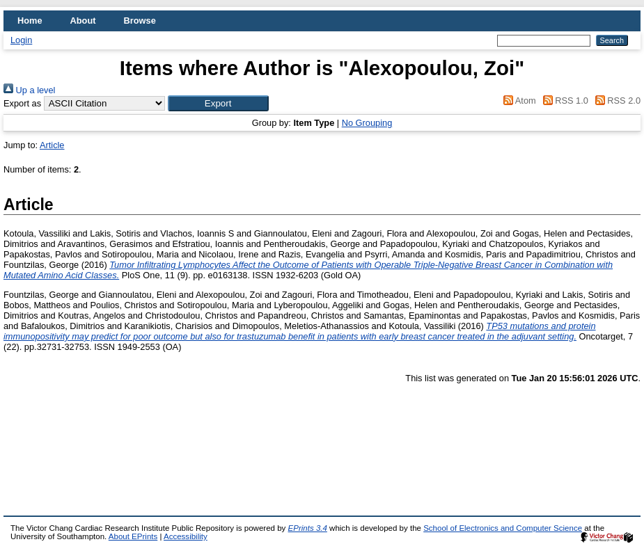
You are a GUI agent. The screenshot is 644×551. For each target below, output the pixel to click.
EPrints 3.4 (307, 528)
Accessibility (185, 536)
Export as (22, 103)
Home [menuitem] (29, 20)
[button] (218, 103)
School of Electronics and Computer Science (502, 528)
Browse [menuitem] (140, 20)
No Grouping (367, 123)
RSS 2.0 (615, 100)
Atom (517, 100)
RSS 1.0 (563, 100)
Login (21, 40)
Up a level (29, 90)
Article (52, 145)
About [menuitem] (83, 20)
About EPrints (133, 536)
